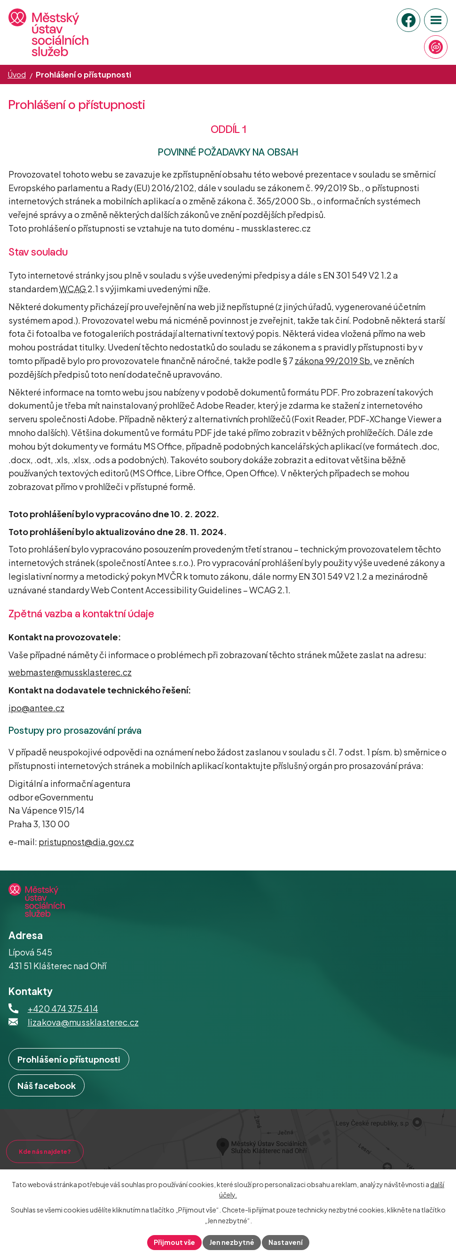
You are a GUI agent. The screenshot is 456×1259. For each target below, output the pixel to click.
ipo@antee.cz (36, 707)
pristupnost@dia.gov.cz (86, 841)
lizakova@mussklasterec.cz (83, 1022)
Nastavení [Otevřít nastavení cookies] (285, 1242)
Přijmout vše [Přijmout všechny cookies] (174, 1242)
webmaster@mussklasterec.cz (70, 672)
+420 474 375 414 (63, 1008)
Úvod (17, 74)
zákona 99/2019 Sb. (333, 360)
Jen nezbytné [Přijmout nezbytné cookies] (231, 1242)
